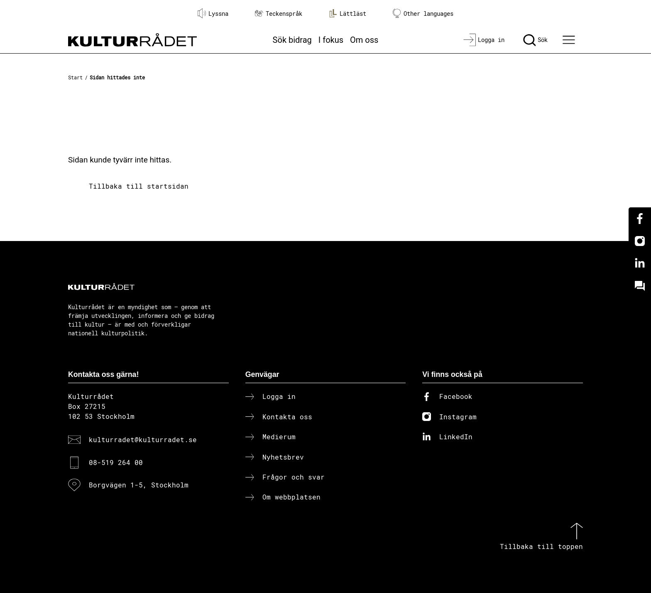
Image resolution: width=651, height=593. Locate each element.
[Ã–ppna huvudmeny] (570, 40)
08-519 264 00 (116, 462)
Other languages (423, 13)
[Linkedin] (640, 263)
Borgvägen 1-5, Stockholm (138, 484)
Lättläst (347, 13)
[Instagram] (640, 241)
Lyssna (213, 13)
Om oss (364, 40)
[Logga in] (484, 40)
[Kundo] (640, 286)
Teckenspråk (278, 13)
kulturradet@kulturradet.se (143, 439)
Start (75, 77)
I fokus (330, 40)
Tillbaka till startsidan (138, 186)
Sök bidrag (292, 40)
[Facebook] (640, 218)
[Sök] (535, 40)
